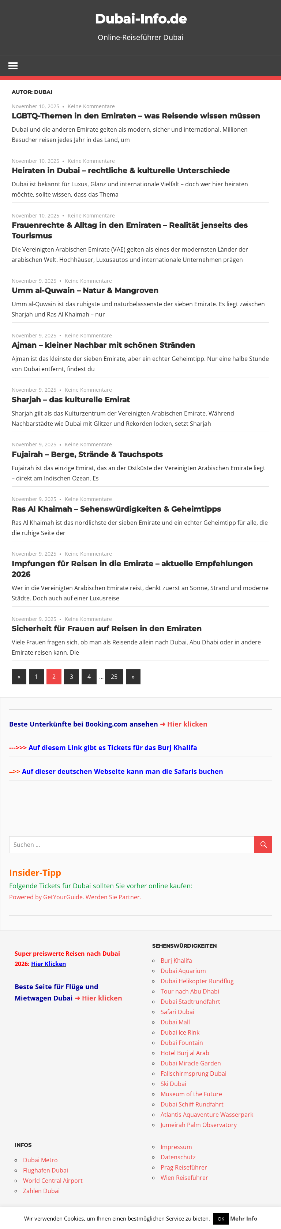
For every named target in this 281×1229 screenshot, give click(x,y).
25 (114, 677)
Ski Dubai (173, 1084)
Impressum (176, 1148)
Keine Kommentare (91, 106)
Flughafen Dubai (45, 1171)
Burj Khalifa (176, 961)
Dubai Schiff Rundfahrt (192, 1105)
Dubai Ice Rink (180, 1033)
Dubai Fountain (182, 1043)
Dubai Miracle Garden (191, 1064)
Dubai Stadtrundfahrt (190, 1002)
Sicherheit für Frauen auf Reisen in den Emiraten (107, 629)
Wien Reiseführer (184, 1178)
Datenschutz (178, 1158)
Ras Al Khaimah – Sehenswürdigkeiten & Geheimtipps (116, 509)
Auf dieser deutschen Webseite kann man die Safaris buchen (122, 771)
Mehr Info (243, 1218)
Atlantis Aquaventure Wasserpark (207, 1115)
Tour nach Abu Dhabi (190, 992)
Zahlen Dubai (41, 1192)
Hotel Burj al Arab (185, 1054)
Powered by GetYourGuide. (46, 897)
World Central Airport (53, 1181)
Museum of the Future (191, 1095)
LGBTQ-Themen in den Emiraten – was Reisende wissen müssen (136, 116)
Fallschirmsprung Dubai (193, 1074)
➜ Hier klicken (183, 724)
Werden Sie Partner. (113, 897)
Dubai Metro (40, 1161)
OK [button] (221, 1218)
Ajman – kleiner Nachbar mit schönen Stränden (103, 345)
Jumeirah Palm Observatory (199, 1126)
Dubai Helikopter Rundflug (197, 982)
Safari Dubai (177, 1013)
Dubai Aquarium (183, 972)
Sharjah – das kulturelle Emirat (71, 400)
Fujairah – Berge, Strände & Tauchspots (87, 455)
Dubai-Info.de (141, 18)
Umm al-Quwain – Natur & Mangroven (85, 291)
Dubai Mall (175, 1023)
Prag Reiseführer (184, 1168)
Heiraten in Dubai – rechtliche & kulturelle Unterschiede (121, 171)
